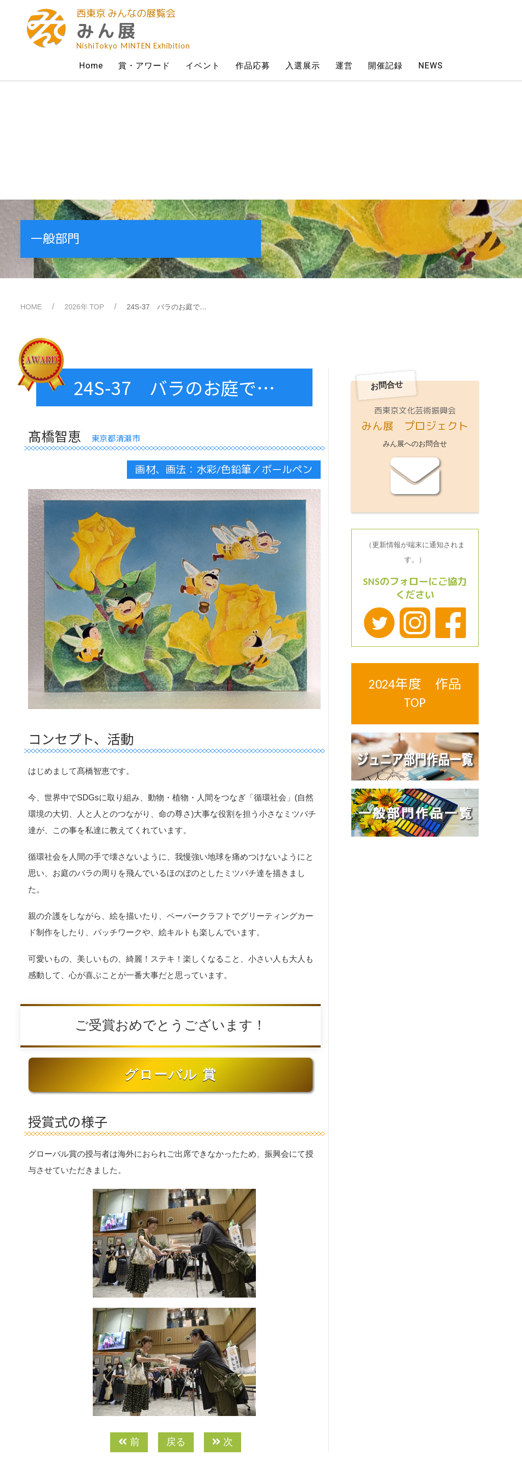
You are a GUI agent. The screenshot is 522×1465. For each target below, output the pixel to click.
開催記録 (385, 65)
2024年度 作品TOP (415, 575)
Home (91, 65)
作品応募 (253, 65)
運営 (344, 65)
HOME (31, 188)
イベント (203, 65)
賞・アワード (144, 65)
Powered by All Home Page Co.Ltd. (305, 1436)
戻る (176, 1323)
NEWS (430, 65)
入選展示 (302, 65)
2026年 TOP (84, 188)
